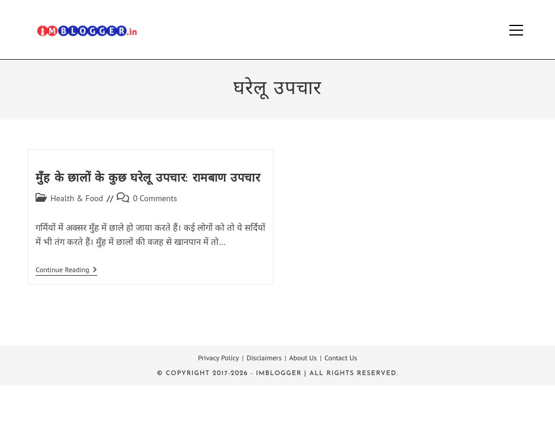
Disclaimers (263, 357)
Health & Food (76, 198)
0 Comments (155, 198)
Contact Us (341, 357)
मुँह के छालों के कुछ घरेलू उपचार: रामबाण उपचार (148, 179)
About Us (303, 357)
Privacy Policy (218, 357)
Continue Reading (66, 271)
